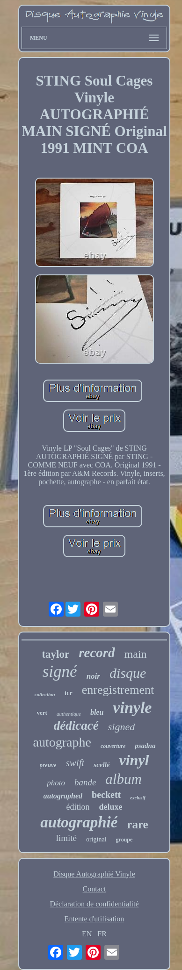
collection (45, 694)
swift (75, 763)
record (97, 652)
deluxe (110, 807)
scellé (101, 765)
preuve (48, 765)
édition (77, 807)
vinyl (134, 760)
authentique (69, 714)
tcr (69, 693)
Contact (94, 889)
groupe (124, 839)
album (123, 779)
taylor (55, 654)
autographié (78, 822)
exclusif (137, 797)
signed (121, 727)
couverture (113, 746)
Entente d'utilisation (94, 919)
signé (60, 671)
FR (102, 934)
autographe (62, 742)
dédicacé (76, 726)
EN (87, 934)
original (96, 839)
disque (127, 673)
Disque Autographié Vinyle (94, 874)
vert (42, 712)
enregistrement (118, 690)
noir (93, 676)
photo (56, 782)
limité (66, 838)
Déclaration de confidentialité (94, 904)
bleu (96, 712)
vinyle (132, 707)
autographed (63, 796)
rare (137, 824)
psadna (145, 745)
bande (85, 782)
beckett (106, 795)
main (135, 654)
